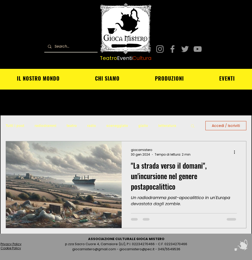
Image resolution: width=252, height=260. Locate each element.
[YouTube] (198, 49)
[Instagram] (160, 49)
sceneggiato (117, 126)
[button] (192, 126)
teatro (72, 126)
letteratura (167, 126)
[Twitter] (185, 49)
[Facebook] (172, 49)
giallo (143, 126)
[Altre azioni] (236, 152)
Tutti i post (15, 126)
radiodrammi (45, 126)
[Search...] (71, 46)
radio (91, 126)
